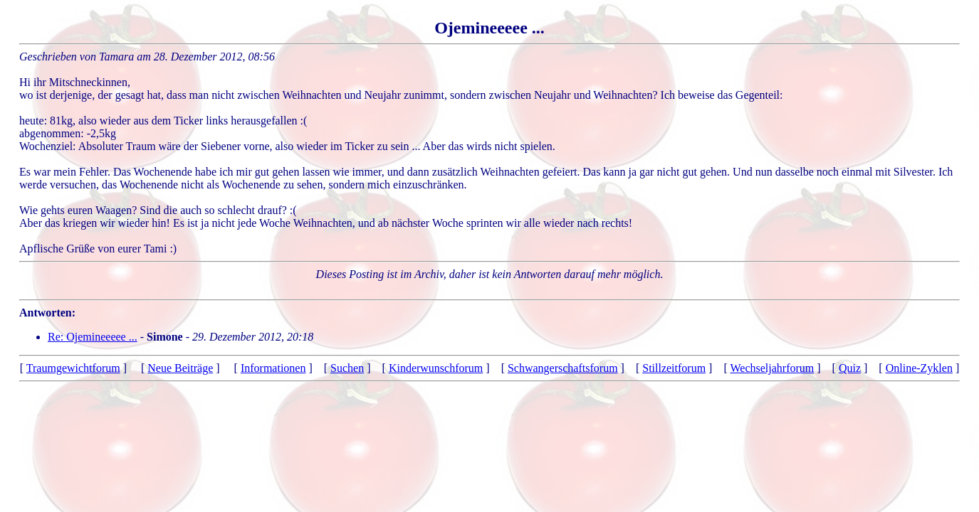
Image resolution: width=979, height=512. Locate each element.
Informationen (273, 368)
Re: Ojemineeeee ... (92, 337)
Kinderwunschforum (436, 368)
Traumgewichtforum (73, 368)
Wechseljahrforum (772, 368)
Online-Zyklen (919, 368)
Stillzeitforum (674, 368)
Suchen (347, 368)
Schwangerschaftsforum (563, 368)
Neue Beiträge (180, 368)
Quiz (850, 368)
